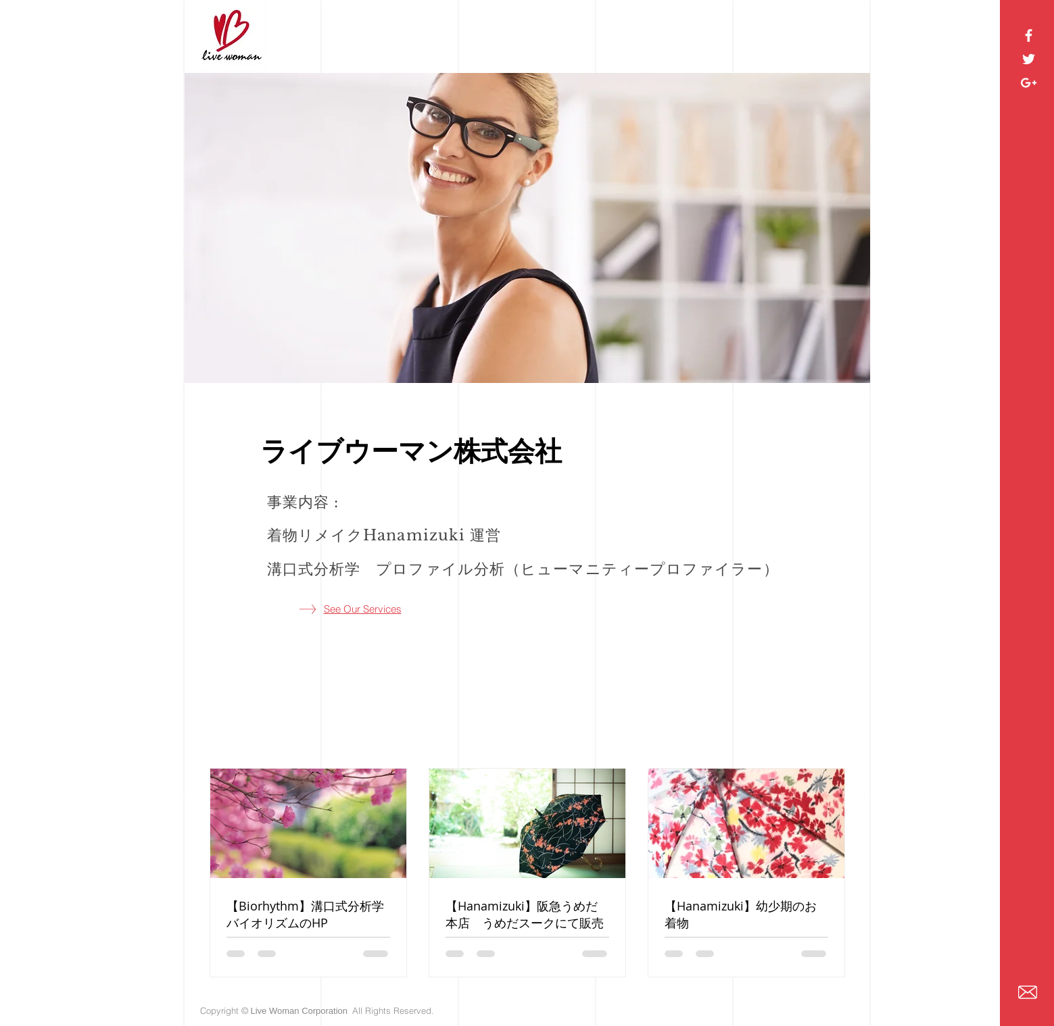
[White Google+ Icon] (1028, 82)
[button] (527, 228)
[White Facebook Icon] (1028, 35)
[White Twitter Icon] (1028, 59)
